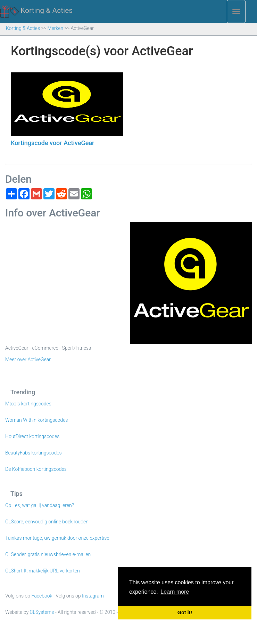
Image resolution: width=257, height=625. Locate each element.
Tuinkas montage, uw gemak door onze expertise (57, 538)
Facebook (42, 596)
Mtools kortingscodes (28, 403)
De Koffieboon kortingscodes (36, 469)
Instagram (93, 596)
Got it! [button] (184, 612)
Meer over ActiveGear (28, 359)
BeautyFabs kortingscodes (33, 453)
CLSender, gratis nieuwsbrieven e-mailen (48, 554)
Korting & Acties (36, 10)
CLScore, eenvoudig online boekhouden (47, 521)
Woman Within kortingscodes (36, 420)
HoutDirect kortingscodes (32, 436)
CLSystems (42, 612)
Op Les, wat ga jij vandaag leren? (39, 505)
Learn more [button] (174, 592)
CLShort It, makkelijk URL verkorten (42, 570)
